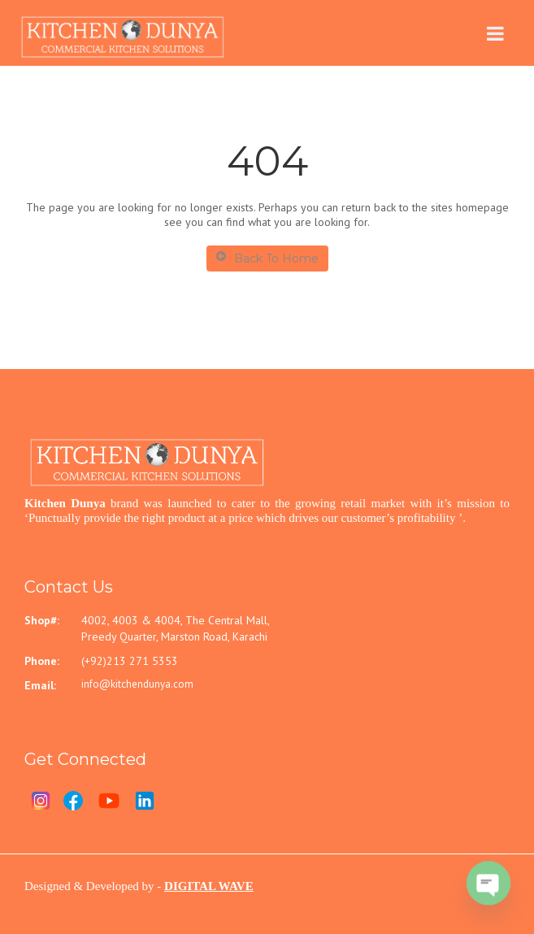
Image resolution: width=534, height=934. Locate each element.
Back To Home (267, 258)
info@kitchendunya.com (137, 684)
